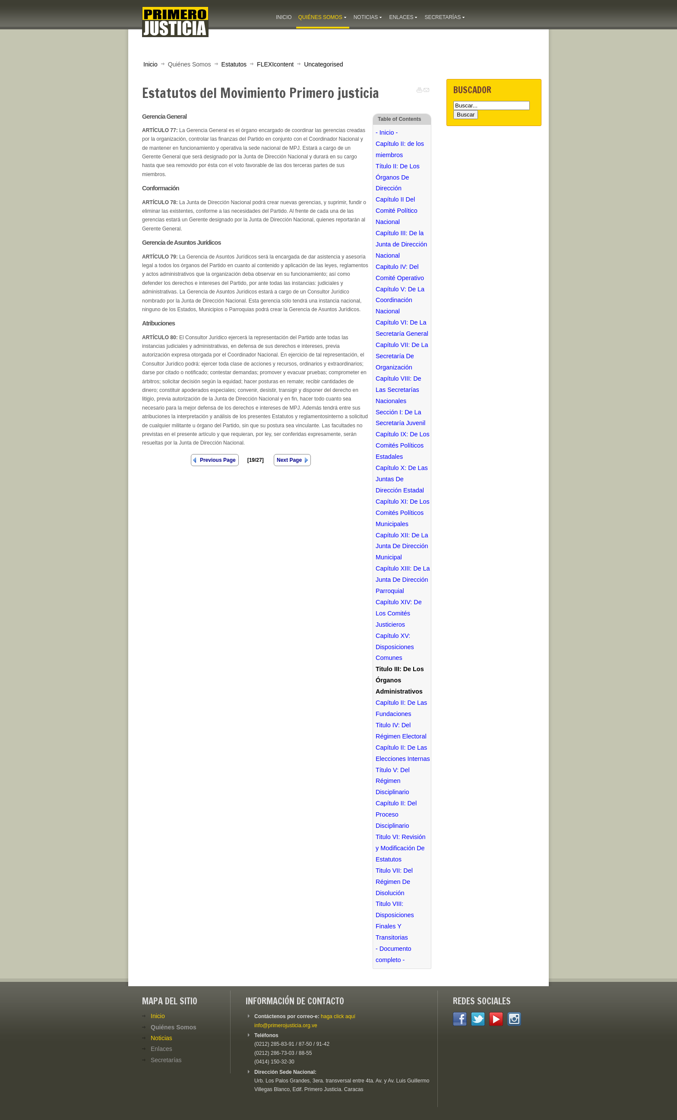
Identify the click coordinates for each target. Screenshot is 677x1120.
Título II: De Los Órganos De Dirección (398, 177)
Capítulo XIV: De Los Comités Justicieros (399, 613)
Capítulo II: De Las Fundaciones (401, 708)
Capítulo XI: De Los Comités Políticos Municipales (403, 512)
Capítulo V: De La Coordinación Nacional (400, 300)
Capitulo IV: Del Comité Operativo (400, 272)
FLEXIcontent (275, 64)
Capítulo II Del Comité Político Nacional (397, 210)
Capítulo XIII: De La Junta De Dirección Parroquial (403, 579)
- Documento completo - (393, 954)
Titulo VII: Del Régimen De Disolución (394, 881)
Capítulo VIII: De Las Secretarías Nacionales (398, 389)
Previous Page (218, 460)
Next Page (289, 460)
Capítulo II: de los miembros (400, 149)
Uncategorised (323, 64)
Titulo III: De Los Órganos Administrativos (400, 680)
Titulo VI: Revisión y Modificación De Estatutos (400, 848)
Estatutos (234, 64)
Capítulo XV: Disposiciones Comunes (395, 647)
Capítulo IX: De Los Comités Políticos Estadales (403, 445)
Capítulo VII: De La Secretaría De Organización (402, 356)
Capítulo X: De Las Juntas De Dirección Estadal (402, 479)
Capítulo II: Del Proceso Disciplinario (396, 814)
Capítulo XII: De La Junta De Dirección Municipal (402, 546)
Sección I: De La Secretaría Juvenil (400, 418)
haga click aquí (338, 1016)
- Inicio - (387, 132)
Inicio (150, 64)
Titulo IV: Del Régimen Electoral (401, 731)
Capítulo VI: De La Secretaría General (402, 328)
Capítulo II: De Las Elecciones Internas (403, 753)
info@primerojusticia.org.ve (285, 1025)
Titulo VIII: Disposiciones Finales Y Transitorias (395, 920)
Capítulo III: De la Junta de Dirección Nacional (401, 244)
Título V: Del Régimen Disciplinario (393, 781)
